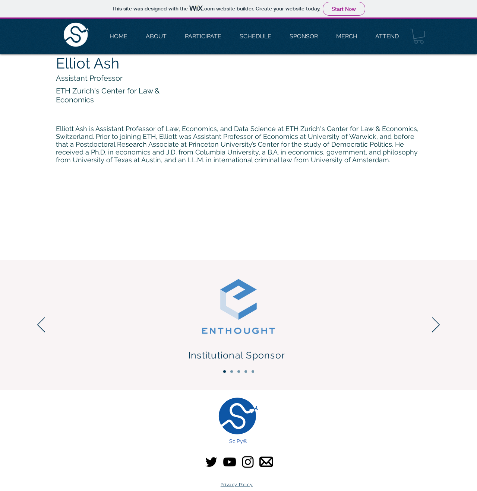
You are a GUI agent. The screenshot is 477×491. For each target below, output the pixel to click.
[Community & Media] (253, 371)
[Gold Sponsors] (238, 371)
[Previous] (41, 325)
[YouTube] (229, 462)
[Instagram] (248, 462)
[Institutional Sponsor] (224, 371)
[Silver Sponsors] (245, 371)
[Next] (436, 325)
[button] (419, 36)
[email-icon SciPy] (266, 462)
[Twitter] (211, 462)
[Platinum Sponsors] (231, 371)
